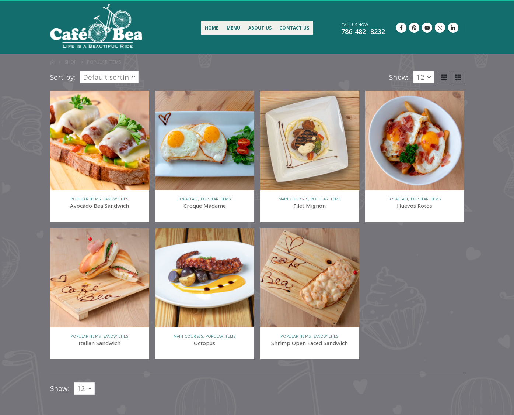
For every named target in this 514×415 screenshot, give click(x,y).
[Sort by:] (109, 77)
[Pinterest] (414, 28)
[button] (444, 77)
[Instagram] (440, 28)
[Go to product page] (99, 140)
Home (212, 28)
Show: (398, 77)
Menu (234, 28)
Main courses (293, 199)
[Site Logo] (96, 25)
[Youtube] (427, 28)
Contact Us (294, 28)
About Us (260, 28)
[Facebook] (401, 28)
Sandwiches (116, 199)
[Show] (423, 77)
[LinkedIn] (453, 28)
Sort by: (63, 77)
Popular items (85, 199)
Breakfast (188, 199)
